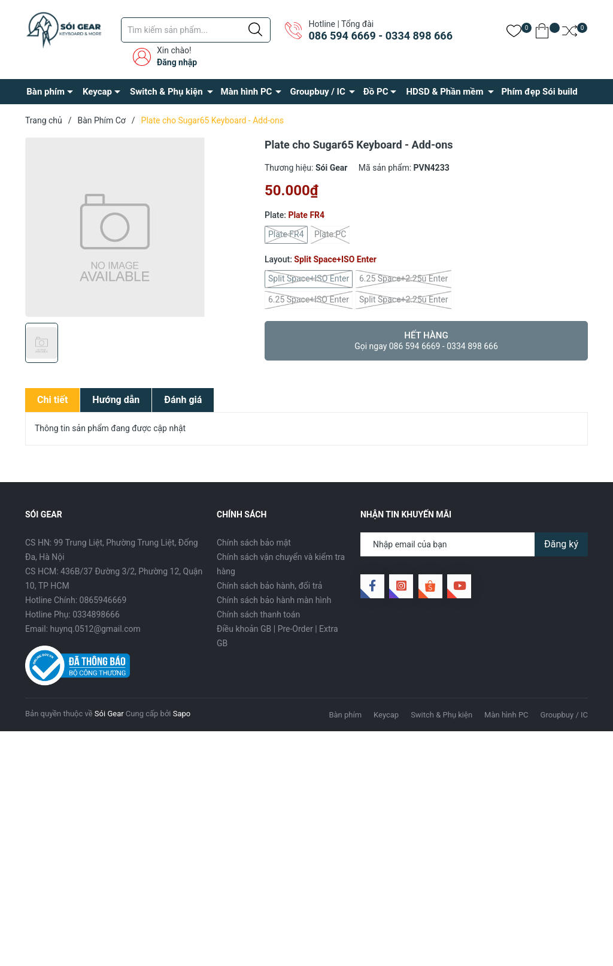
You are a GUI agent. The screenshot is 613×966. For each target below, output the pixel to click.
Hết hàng (426, 341)
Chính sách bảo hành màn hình (274, 600)
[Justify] (255, 30)
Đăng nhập (177, 62)
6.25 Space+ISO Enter (309, 300)
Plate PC (330, 235)
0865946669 (103, 600)
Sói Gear (109, 713)
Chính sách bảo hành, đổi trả (269, 585)
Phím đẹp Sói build (539, 91)
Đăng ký (561, 544)
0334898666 (96, 614)
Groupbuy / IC (317, 91)
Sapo (182, 713)
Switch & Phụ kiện (166, 91)
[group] (139, 227)
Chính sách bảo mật (254, 542)
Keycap (97, 91)
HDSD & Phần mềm (444, 91)
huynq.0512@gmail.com (95, 629)
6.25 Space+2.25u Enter (403, 279)
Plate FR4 (286, 235)
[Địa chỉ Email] (474, 544)
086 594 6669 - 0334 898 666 (380, 35)
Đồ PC (376, 91)
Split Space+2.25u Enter (403, 300)
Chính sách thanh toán (258, 614)
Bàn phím (45, 91)
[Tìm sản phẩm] (196, 30)
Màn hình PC (246, 91)
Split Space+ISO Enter (309, 279)
